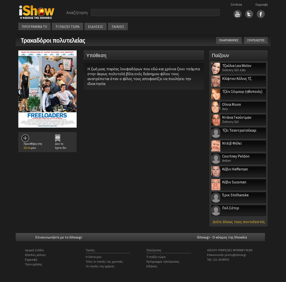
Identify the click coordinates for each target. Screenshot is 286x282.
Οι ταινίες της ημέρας (100, 266)
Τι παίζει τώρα (156, 257)
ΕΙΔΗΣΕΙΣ (95, 26)
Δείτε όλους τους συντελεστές (238, 221)
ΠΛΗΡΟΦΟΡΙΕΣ (228, 40)
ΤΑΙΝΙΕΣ (117, 26)
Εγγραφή (262, 4)
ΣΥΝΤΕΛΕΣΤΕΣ (256, 40)
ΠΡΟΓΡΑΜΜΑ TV (34, 26)
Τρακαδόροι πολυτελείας (53, 40)
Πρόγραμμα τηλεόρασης (162, 261)
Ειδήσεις (151, 266)
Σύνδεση (236, 4)
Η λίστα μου (93, 257)
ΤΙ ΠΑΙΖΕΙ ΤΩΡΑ (67, 26)
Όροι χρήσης (33, 264)
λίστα (27, 148)
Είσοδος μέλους (35, 255)
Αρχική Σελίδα (34, 250)
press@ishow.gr (235, 255)
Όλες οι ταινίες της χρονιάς (104, 261)
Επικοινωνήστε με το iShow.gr (58, 237)
